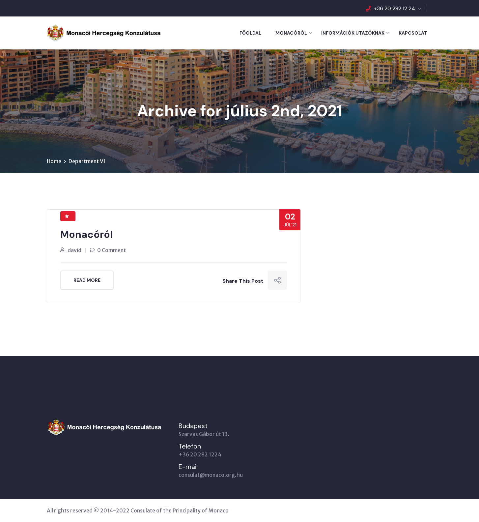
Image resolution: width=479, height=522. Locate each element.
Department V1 (87, 161)
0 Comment (111, 250)
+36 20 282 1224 (200, 454)
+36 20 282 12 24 (394, 8)
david (74, 250)
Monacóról (291, 33)
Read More (86, 280)
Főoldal (250, 33)
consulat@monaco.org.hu (211, 475)
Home (54, 161)
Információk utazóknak (352, 33)
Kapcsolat (413, 33)
